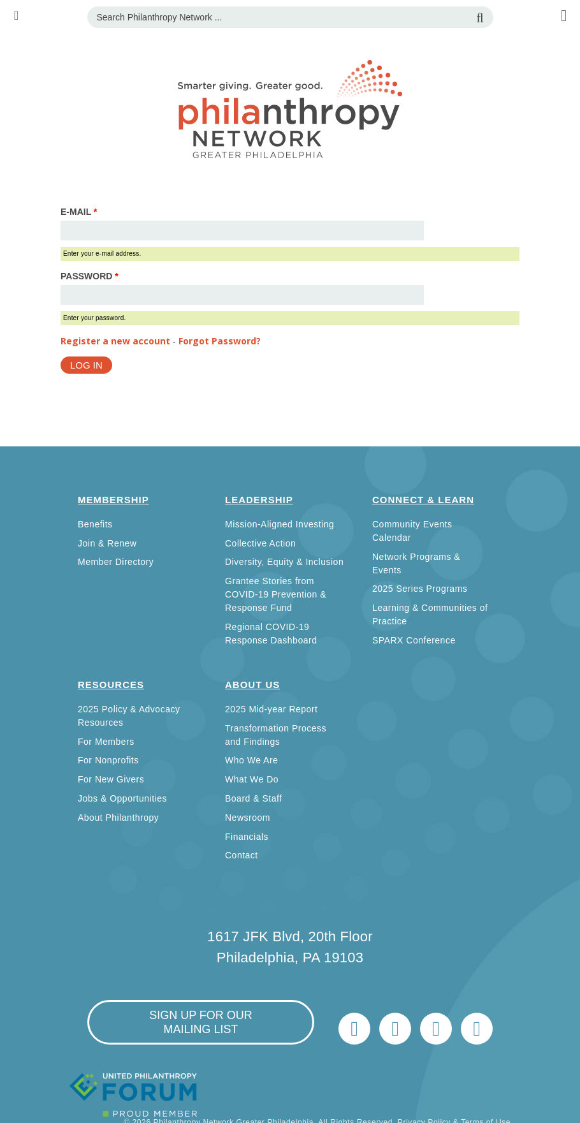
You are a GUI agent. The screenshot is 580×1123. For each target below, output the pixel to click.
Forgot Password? (219, 341)
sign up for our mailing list (200, 1022)
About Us (252, 684)
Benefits (95, 524)
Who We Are (251, 760)
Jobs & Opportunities (122, 798)
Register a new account (115, 341)
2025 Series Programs (419, 589)
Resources (111, 684)
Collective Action (260, 543)
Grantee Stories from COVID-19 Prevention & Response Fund (275, 594)
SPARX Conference (414, 640)
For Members (106, 742)
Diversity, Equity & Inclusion (284, 562)
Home (477, 1029)
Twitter (354, 1029)
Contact (241, 855)
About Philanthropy (118, 817)
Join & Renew (107, 543)
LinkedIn (395, 1029)
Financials (246, 837)
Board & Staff (253, 798)
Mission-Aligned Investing (279, 524)
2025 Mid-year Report (271, 709)
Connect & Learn (423, 499)
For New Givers (111, 779)
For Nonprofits (108, 760)
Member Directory (116, 562)
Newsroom (247, 817)
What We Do (252, 779)
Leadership (259, 499)
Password (90, 276)
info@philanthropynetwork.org (436, 1029)
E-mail (79, 212)
